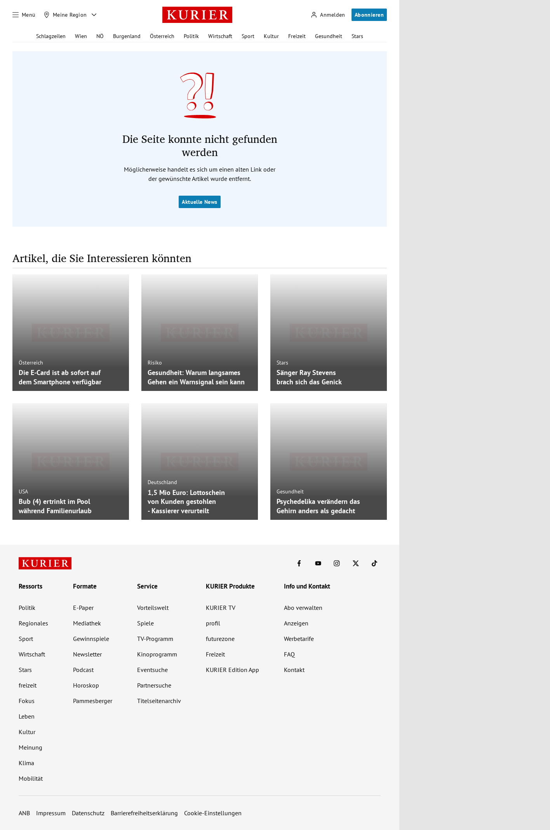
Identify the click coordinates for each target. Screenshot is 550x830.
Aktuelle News (199, 201)
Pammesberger (92, 701)
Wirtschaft (220, 36)
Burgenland (127, 36)
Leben (27, 716)
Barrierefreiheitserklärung (144, 813)
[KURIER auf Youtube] (318, 563)
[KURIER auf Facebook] (299, 563)
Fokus (27, 701)
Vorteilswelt (153, 607)
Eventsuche (152, 670)
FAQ (289, 654)
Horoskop (86, 685)
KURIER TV (220, 607)
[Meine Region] (65, 15)
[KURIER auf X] (356, 563)
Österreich (162, 36)
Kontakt (294, 670)
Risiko (155, 362)
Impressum (51, 813)
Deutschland (162, 482)
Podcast (83, 670)
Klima (26, 763)
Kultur (271, 36)
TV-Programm (155, 638)
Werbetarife (299, 638)
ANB (24, 813)
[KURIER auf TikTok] (374, 563)
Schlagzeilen (51, 36)
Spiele (145, 623)
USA (23, 491)
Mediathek (87, 623)
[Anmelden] (328, 15)
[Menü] (24, 15)
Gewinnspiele (91, 638)
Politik (191, 36)
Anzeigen (296, 623)
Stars (357, 36)
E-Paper (83, 607)
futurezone (220, 638)
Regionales (33, 623)
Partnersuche (154, 685)
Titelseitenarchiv (159, 701)
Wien (81, 36)
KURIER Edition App (232, 670)
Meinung (30, 747)
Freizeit (297, 36)
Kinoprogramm (157, 654)
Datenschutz (88, 813)
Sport (248, 36)
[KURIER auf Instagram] (337, 563)
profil (213, 623)
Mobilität (31, 778)
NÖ (100, 36)
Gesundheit (328, 36)
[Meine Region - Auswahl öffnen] (94, 14)
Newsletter (87, 654)
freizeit (28, 685)
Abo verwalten (303, 607)
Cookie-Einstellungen (213, 813)
